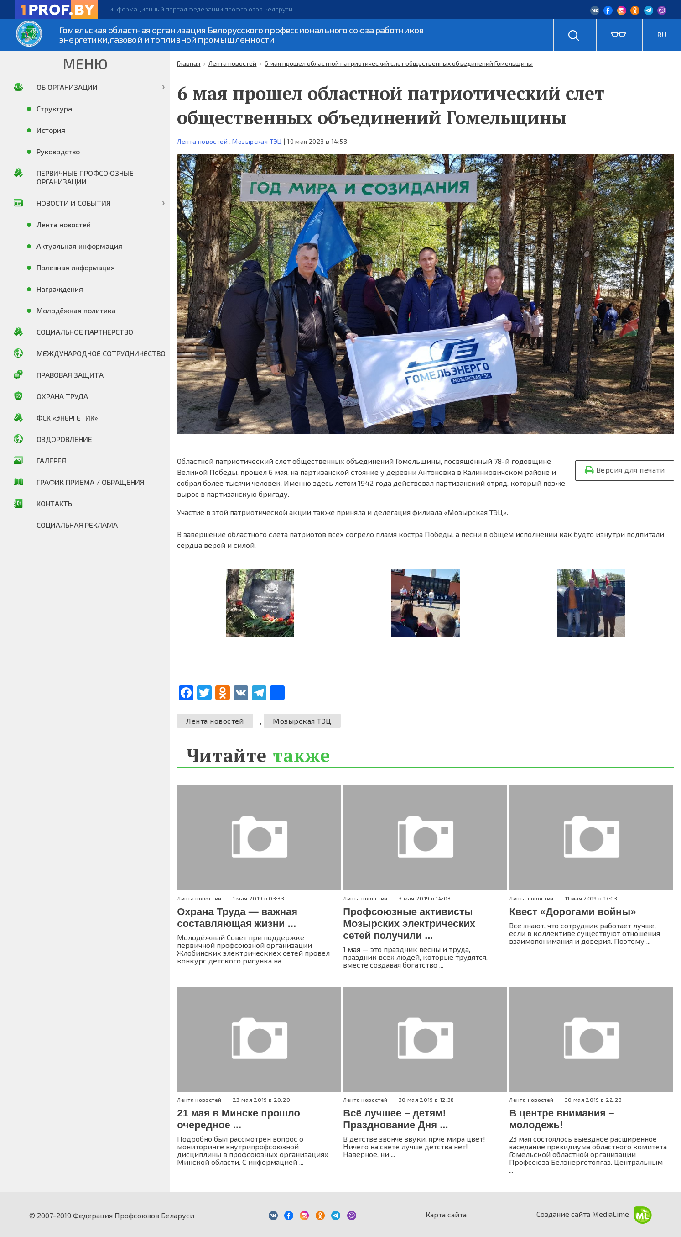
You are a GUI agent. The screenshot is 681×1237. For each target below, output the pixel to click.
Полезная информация (75, 267)
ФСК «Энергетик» (67, 417)
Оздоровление (64, 439)
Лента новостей (202, 141)
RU (661, 34)
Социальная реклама (77, 525)
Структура (54, 108)
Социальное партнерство (84, 331)
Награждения (59, 288)
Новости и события (73, 203)
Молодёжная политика (75, 310)
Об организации (67, 87)
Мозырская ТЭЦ (257, 141)
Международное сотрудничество (101, 353)
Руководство (58, 151)
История (50, 130)
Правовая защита (70, 374)
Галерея (51, 460)
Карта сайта (446, 1214)
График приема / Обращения (90, 482)
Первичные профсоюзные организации (85, 177)
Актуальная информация (79, 246)
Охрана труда (62, 396)
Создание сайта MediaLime (594, 1214)
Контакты (55, 503)
